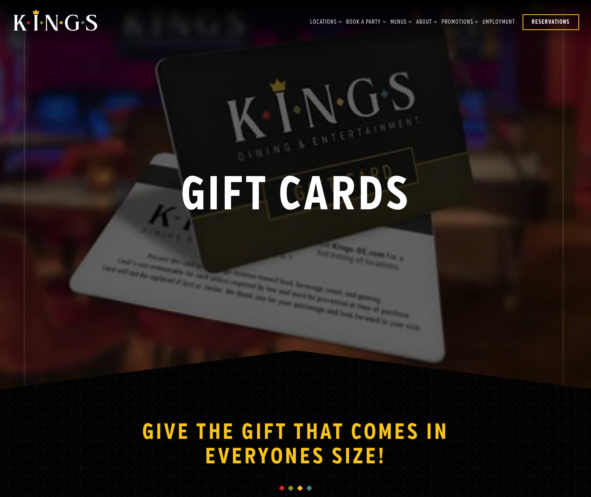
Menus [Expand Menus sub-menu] (399, 21)
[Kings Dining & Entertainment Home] (55, 22)
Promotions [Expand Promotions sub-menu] (458, 21)
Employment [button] (499, 22)
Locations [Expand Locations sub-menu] (324, 21)
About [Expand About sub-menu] (425, 21)
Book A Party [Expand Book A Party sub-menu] (365, 21)
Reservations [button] (551, 22)
